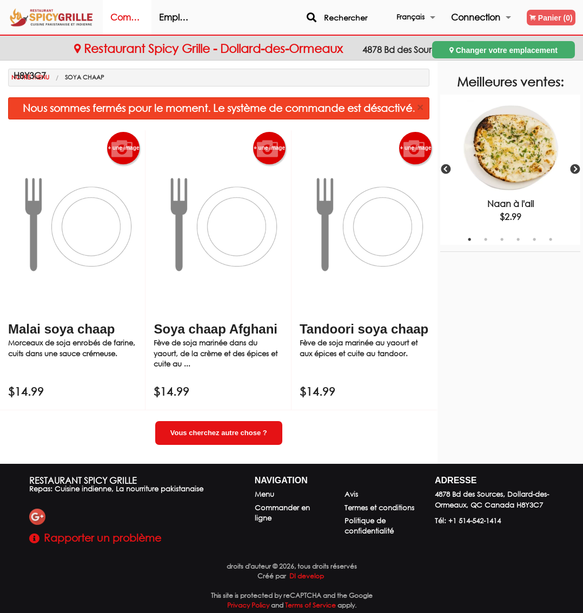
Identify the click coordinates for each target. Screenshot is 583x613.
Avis (351, 494)
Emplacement (200, 17)
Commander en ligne (152, 23)
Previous (445, 169)
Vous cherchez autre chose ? (218, 433)
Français (410, 17)
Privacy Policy (248, 605)
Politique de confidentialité (369, 526)
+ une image (123, 148)
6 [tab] (550, 239)
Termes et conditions (379, 507)
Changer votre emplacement (503, 50)
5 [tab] (534, 239)
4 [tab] (518, 239)
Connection (475, 17)
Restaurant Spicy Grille (83, 480)
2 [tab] (485, 239)
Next (574, 169)
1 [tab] (469, 239)
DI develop (306, 576)
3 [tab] (501, 239)
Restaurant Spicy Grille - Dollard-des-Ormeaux (210, 48)
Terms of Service (310, 605)
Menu (264, 494)
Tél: (468, 520)
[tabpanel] (510, 169)
